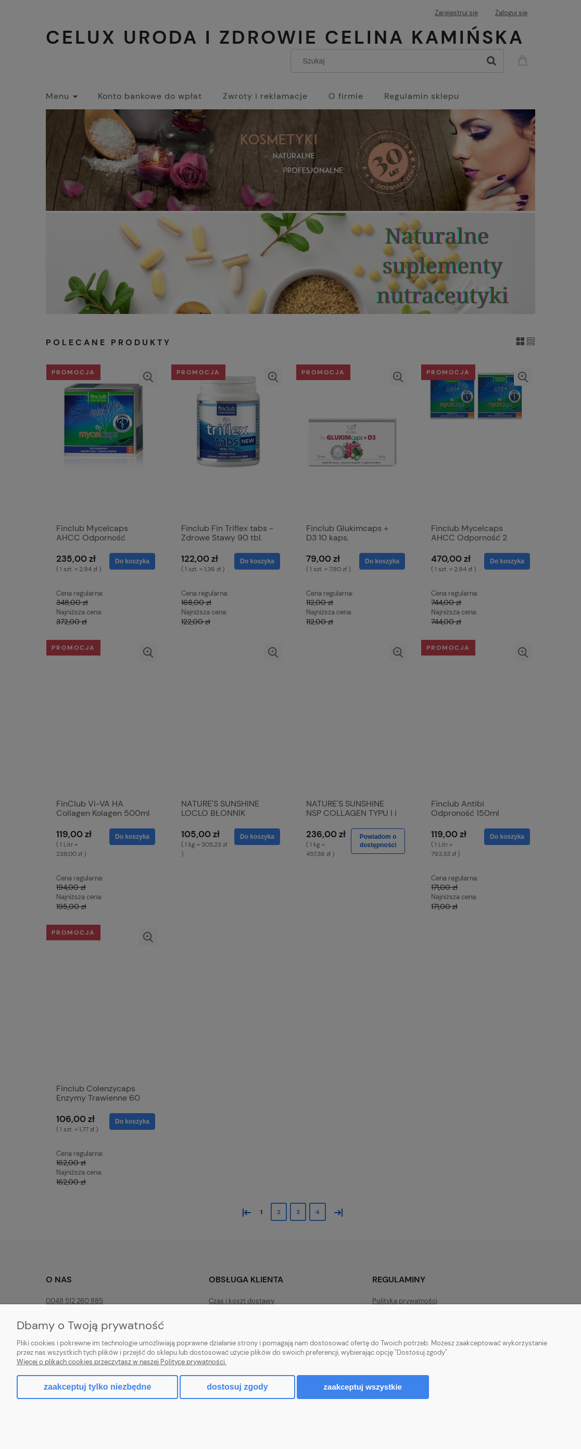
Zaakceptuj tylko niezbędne (97, 1386)
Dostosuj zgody (237, 1386)
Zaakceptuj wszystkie (363, 1386)
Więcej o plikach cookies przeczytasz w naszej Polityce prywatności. (121, 1361)
